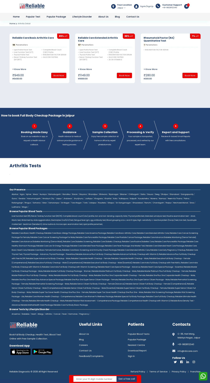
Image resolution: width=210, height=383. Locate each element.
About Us (103, 16)
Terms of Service (158, 371)
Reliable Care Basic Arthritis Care (33, 38)
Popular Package (56, 16)
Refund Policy (138, 371)
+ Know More (19, 69)
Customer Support (172, 5)
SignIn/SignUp (146, 6)
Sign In (131, 356)
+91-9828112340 (172, 6)
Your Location (124, 5)
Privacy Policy (179, 371)
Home (16, 16)
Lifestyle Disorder (82, 16)
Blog (117, 16)
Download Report (137, 350)
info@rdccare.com (188, 351)
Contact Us (132, 16)
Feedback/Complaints (91, 356)
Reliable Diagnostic (19, 371)
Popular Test (33, 16)
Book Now (59, 75)
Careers (83, 345)
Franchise (195, 371)
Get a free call (126, 379)
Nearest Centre (136, 345)
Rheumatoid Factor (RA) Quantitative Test (159, 39)
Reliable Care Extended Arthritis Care (98, 39)
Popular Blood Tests (138, 333)
